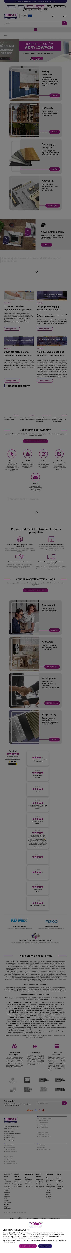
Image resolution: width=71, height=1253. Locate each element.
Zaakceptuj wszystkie (28, 1246)
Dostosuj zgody (45, 1246)
